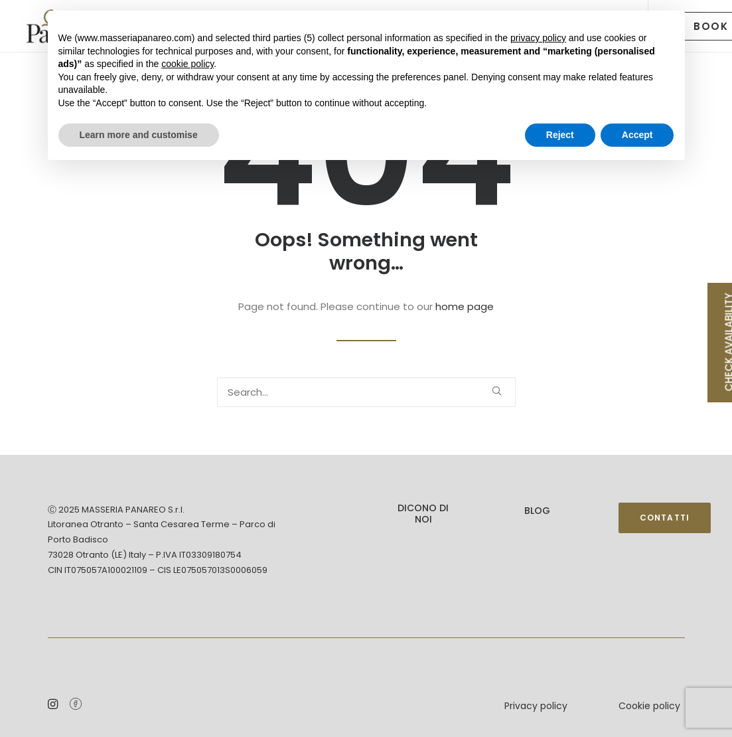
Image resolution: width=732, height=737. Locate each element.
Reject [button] (560, 134)
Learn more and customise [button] (139, 134)
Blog (537, 510)
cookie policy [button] (187, 63)
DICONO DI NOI (423, 513)
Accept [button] (637, 134)
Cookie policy (649, 705)
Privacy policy (535, 705)
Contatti (665, 517)
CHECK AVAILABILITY (726, 342)
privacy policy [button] (538, 38)
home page (464, 306)
